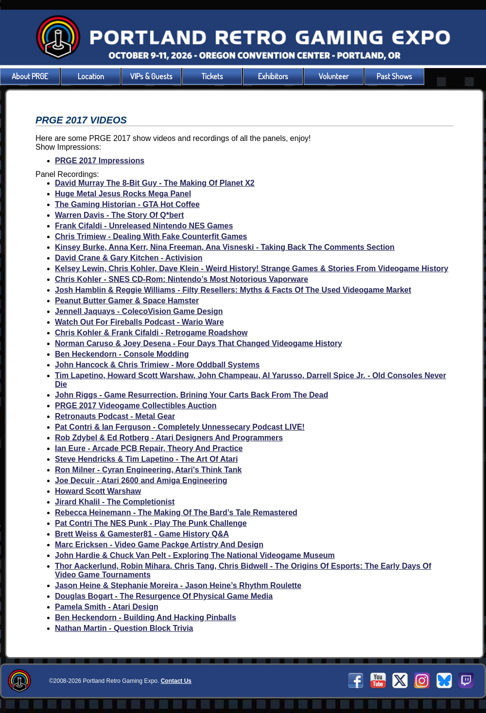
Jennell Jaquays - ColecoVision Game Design (139, 311)
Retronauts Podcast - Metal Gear (115, 416)
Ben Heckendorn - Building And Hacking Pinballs (145, 617)
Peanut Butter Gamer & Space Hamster (127, 300)
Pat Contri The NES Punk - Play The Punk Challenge (151, 523)
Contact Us (176, 681)
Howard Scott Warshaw (98, 491)
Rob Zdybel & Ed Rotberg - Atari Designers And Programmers (169, 438)
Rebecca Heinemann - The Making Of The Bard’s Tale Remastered (176, 512)
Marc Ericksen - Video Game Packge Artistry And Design (159, 544)
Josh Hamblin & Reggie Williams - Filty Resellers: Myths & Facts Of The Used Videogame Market (233, 290)
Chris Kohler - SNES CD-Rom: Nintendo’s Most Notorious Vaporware (181, 279)
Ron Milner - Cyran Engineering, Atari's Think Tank (148, 470)
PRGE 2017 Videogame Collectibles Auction (136, 405)
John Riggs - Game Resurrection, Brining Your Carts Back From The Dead (191, 395)
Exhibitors (273, 76)
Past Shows (394, 76)
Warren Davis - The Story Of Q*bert (119, 215)
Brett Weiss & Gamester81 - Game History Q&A (142, 534)
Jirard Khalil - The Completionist (114, 502)
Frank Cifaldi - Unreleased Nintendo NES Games (144, 226)
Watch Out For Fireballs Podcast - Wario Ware (139, 322)
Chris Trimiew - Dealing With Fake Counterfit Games (151, 236)
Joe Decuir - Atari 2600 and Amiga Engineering (141, 480)
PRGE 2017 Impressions (99, 161)
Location (91, 76)
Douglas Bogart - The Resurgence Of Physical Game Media (164, 596)
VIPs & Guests (151, 76)
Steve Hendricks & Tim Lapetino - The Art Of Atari (146, 459)
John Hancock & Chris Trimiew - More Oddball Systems (157, 365)
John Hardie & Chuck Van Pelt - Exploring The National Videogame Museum (195, 555)
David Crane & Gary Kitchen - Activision (128, 258)
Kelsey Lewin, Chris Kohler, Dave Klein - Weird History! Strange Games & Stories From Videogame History (251, 268)
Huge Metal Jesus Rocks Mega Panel (123, 194)
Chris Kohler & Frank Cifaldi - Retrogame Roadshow (151, 333)
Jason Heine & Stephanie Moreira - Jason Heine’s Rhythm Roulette (178, 585)
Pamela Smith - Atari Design (106, 607)
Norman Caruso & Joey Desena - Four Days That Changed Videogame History (198, 343)
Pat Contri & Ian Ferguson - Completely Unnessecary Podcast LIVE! (180, 427)
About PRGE (30, 76)
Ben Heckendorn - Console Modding (122, 354)
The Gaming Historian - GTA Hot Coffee (127, 204)
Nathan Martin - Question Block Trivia (124, 628)
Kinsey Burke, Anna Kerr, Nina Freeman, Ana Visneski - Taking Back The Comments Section (225, 247)
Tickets (212, 76)
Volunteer (333, 76)
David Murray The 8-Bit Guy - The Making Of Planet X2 (155, 183)
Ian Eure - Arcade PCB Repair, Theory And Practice (149, 448)
